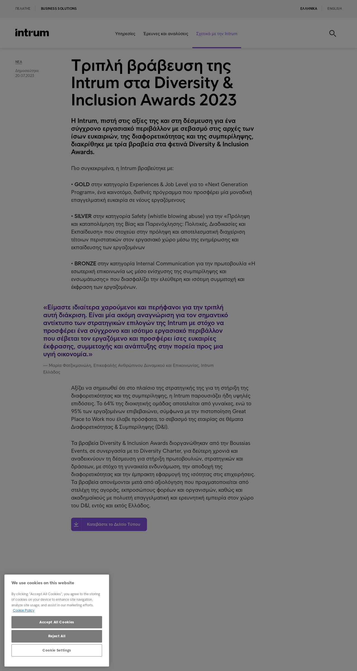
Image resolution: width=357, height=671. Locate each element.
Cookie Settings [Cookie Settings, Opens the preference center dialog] (56, 650)
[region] (56, 621)
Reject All (57, 636)
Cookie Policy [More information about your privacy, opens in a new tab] (23, 610)
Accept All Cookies (56, 622)
